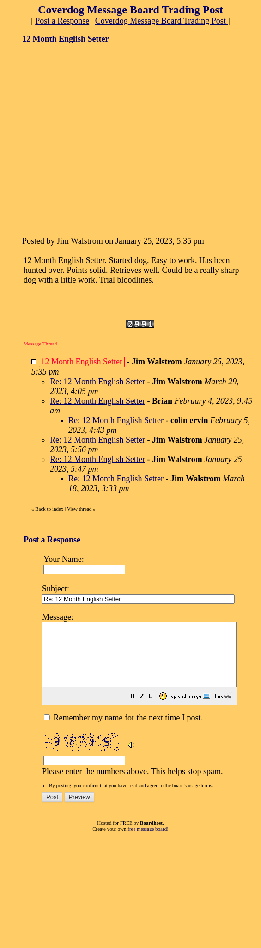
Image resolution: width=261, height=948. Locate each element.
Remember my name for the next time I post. (123, 730)
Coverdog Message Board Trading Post (161, 20)
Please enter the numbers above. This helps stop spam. (151, 699)
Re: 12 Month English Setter (97, 381)
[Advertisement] (86, 139)
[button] (155, 709)
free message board (147, 841)
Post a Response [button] (62, 20)
